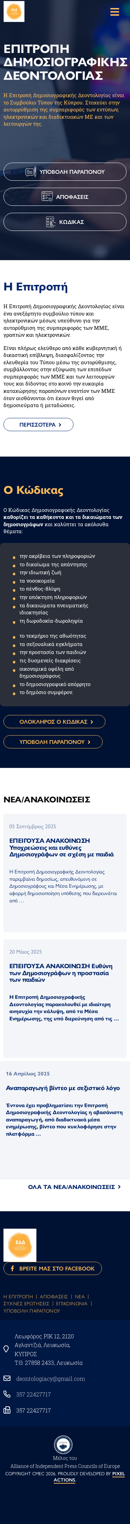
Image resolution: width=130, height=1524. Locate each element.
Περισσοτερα (37, 424)
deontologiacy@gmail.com (50, 1378)
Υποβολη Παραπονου (31, 1310)
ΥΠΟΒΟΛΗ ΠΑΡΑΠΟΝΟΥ (52, 742)
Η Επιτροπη (18, 1296)
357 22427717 (33, 1394)
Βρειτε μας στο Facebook (53, 1268)
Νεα (80, 1296)
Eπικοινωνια (72, 1303)
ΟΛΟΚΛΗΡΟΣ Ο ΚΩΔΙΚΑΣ (53, 721)
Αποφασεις (54, 1296)
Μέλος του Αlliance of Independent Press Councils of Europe (65, 1462)
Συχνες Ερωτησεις (26, 1303)
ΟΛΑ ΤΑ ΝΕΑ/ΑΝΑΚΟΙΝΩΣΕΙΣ (71, 1186)
